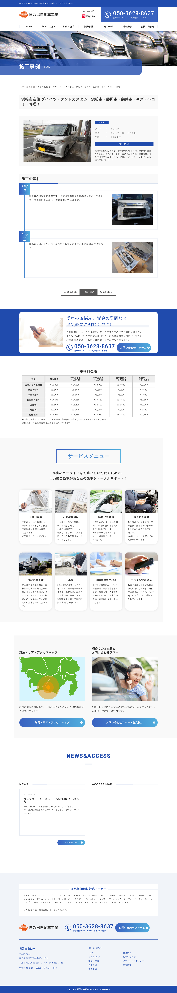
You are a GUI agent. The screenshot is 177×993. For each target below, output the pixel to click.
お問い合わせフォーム (133, 347)
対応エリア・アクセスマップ (52, 722)
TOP (90, 953)
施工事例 (92, 969)
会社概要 (127, 953)
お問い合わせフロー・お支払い (124, 722)
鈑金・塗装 (93, 961)
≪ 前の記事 (70, 292)
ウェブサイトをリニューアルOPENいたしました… (51, 800)
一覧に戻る (88, 292)
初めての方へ (94, 957)
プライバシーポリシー (133, 961)
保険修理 (92, 965)
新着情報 (127, 965)
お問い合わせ (129, 957)
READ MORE (71, 843)
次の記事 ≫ (106, 292)
